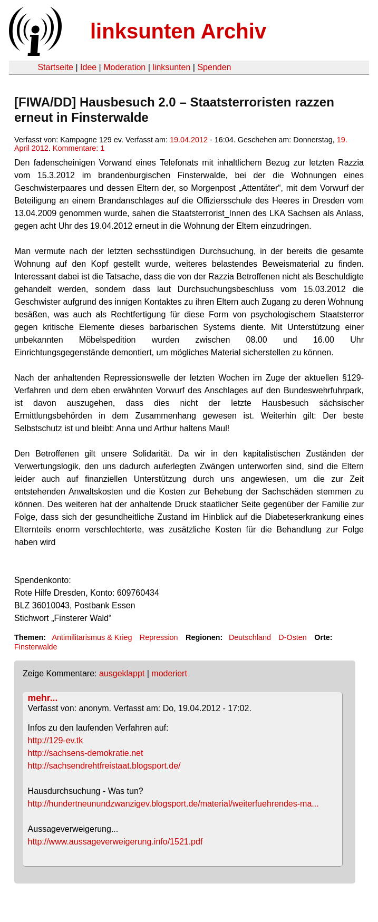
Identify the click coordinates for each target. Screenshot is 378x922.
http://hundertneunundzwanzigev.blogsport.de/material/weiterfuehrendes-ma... (173, 803)
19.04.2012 (189, 139)
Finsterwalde (35, 647)
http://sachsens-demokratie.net (85, 753)
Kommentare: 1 (78, 148)
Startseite (55, 67)
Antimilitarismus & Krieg (92, 637)
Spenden (214, 67)
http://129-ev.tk (55, 740)
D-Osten (292, 637)
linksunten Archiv (178, 31)
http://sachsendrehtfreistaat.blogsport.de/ (104, 765)
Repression (159, 637)
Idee (88, 67)
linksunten (171, 67)
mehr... (43, 698)
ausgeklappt (121, 673)
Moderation (124, 67)
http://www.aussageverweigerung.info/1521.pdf (115, 841)
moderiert (169, 673)
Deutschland (250, 637)
